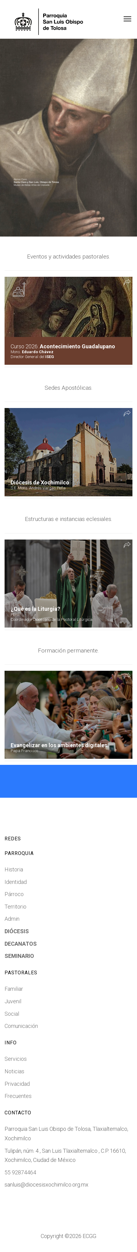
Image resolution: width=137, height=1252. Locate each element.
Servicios (16, 1059)
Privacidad (17, 1084)
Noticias (14, 1071)
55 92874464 (20, 1172)
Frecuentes (18, 1096)
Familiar (14, 989)
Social (12, 1014)
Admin (12, 919)
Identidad (16, 882)
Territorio (15, 906)
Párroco (14, 894)
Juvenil (13, 1001)
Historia (14, 869)
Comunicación (21, 1026)
